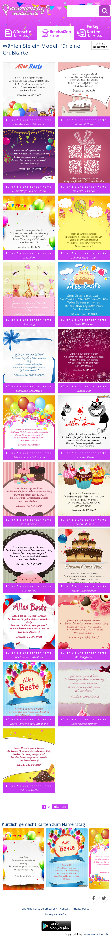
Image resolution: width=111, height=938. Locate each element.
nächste (60, 807)
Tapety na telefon (55, 914)
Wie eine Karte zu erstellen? (39, 908)
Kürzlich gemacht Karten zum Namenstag (43, 824)
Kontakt (64, 908)
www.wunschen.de (96, 934)
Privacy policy (80, 908)
